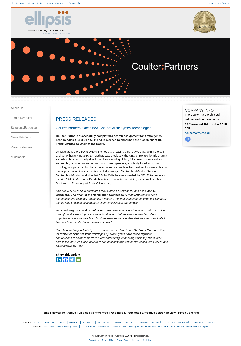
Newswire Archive (64, 312)
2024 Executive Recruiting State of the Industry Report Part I (140, 326)
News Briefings (21, 137)
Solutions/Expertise (24, 127)
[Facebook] (65, 259)
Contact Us (74, 3)
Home (45, 312)
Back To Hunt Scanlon (219, 3)
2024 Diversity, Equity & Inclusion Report (189, 326)
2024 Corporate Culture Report (95, 326)
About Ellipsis (35, 3)
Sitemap (136, 340)
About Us (17, 108)
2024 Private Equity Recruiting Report (60, 326)
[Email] (78, 259)
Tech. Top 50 (103, 322)
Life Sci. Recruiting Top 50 (175, 322)
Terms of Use (108, 340)
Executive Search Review (159, 312)
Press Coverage (189, 312)
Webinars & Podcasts (125, 312)
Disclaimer (147, 340)
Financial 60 (87, 322)
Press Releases (21, 147)
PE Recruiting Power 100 (147, 322)
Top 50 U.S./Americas (44, 322)
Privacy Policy (123, 340)
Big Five (61, 322)
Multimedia (18, 157)
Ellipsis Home (18, 3)
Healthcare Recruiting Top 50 (204, 322)
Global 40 (73, 322)
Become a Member (55, 3)
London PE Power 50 (122, 322)
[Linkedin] (59, 259)
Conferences (99, 312)
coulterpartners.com (197, 133)
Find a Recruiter (21, 117)
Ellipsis (83, 312)
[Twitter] (72, 259)
